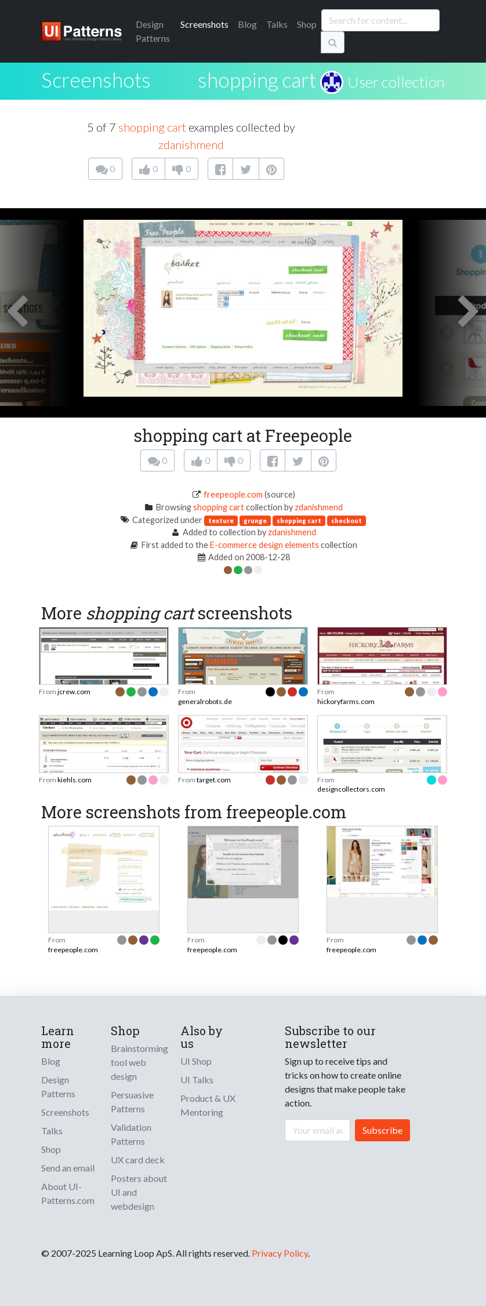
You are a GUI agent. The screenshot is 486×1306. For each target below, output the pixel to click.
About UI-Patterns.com (68, 1193)
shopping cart (257, 79)
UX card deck (138, 1159)
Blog (247, 24)
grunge (255, 520)
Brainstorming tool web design (139, 1062)
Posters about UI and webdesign (139, 1192)
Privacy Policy (280, 1252)
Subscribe (382, 1130)
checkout (346, 520)
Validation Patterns (131, 1134)
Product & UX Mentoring (207, 1105)
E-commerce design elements (264, 545)
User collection (396, 81)
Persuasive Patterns (132, 1101)
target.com (214, 779)
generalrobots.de (205, 701)
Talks (277, 24)
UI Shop (196, 1060)
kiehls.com (74, 779)
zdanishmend (191, 144)
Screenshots (204, 24)
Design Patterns (58, 1086)
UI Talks (196, 1079)
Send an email (68, 1167)
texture (221, 520)
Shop (307, 24)
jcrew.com (73, 691)
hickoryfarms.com (346, 701)
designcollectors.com (351, 789)
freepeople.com (233, 494)
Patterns (153, 31)
